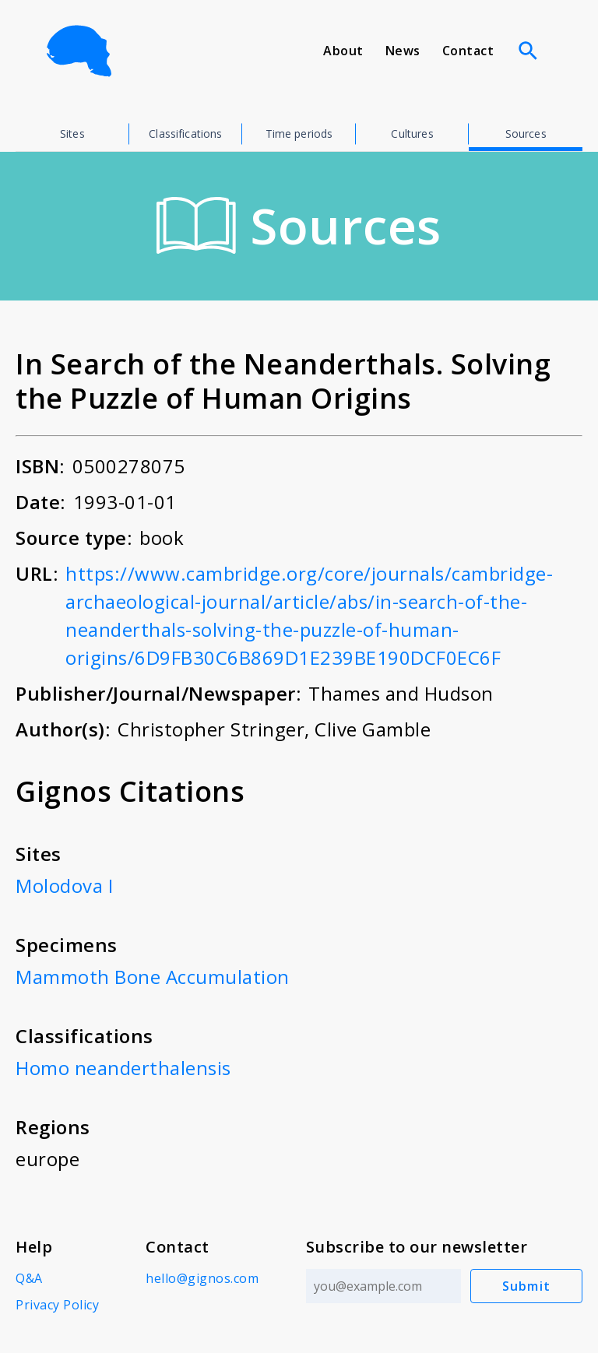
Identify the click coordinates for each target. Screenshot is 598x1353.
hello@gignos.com (202, 1278)
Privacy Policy (57, 1304)
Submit (526, 1286)
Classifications (185, 133)
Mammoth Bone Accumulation (153, 976)
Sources (526, 133)
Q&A (29, 1278)
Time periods (299, 133)
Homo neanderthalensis (123, 1068)
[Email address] (383, 1286)
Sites (72, 133)
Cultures (412, 133)
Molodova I (64, 885)
